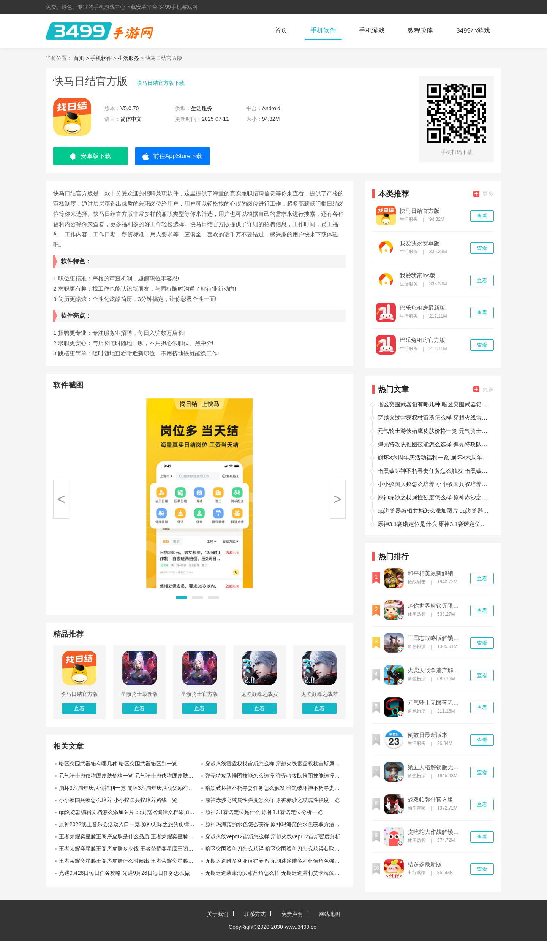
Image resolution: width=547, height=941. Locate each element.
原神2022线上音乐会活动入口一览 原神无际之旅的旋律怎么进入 (129, 824)
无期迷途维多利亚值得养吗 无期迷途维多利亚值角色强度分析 (275, 861)
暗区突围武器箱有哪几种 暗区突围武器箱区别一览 (118, 763)
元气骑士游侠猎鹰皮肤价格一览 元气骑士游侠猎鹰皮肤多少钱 (129, 776)
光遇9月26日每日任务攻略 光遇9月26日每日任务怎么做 (124, 873)
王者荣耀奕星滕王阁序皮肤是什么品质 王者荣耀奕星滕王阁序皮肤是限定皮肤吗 (129, 836)
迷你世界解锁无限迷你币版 (436, 606)
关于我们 (217, 914)
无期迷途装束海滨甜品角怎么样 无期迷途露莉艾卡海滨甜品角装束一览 (275, 873)
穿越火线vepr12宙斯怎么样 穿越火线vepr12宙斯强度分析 (272, 836)
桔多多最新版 (425, 864)
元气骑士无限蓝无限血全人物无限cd (436, 703)
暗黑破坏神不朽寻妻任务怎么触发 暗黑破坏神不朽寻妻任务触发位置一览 (275, 788)
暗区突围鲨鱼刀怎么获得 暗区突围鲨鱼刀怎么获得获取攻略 (275, 849)
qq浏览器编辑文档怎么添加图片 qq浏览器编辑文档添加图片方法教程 (129, 812)
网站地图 (329, 914)
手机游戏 (372, 30)
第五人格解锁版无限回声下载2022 (436, 767)
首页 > (82, 58)
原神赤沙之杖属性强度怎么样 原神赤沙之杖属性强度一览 (272, 800)
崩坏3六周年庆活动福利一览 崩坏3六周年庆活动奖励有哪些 (129, 788)
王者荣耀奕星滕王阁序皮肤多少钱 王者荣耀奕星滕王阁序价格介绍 (129, 849)
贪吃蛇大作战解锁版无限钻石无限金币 (436, 832)
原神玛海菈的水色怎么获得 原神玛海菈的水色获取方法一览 (275, 824)
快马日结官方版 (419, 211)
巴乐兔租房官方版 (422, 340)
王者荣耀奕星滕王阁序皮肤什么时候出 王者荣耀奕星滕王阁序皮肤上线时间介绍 (129, 861)
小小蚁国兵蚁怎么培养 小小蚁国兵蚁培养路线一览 (118, 800)
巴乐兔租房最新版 (422, 308)
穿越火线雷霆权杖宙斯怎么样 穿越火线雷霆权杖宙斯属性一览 (275, 763)
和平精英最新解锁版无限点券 (436, 573)
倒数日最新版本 (427, 735)
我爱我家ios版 (417, 275)
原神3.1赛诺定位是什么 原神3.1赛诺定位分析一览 (264, 812)
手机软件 (323, 30)
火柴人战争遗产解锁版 (436, 670)
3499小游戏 (473, 30)
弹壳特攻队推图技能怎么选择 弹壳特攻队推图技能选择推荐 (275, 776)
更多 (483, 193)
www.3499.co (300, 927)
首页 (281, 30)
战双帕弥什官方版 (430, 800)
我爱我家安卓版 (419, 243)
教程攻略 (420, 30)
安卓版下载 (90, 156)
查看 (482, 216)
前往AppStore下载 (172, 156)
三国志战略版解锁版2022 (436, 638)
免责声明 (292, 914)
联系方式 (255, 914)
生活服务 (128, 58)
